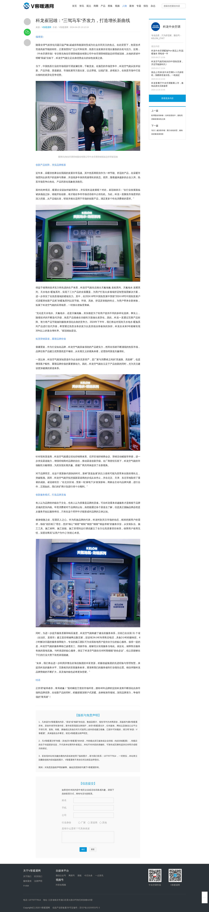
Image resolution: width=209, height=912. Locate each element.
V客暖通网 (46, 27)
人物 (124, 6)
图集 (110, 6)
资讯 (81, 6)
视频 (117, 6)
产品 (103, 6)
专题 (138, 6)
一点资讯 (99, 875)
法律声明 (38, 881)
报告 (146, 6)
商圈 (96, 6)
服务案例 (27, 881)
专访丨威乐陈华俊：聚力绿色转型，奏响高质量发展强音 (167, 132)
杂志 (153, 6)
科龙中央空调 (171, 26)
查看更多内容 (167, 98)
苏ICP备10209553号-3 (89, 907)
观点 (89, 6)
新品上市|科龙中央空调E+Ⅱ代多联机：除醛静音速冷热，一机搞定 (167, 73)
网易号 (72, 875)
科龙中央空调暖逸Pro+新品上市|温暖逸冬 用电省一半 (167, 52)
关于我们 (27, 876)
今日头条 (88, 875)
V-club (26, 885)
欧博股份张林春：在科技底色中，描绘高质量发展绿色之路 (167, 117)
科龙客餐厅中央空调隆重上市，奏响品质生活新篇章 (167, 84)
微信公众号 (61, 875)
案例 (131, 6)
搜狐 (80, 875)
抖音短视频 (61, 885)
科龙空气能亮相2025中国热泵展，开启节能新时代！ (167, 63)
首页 (74, 6)
